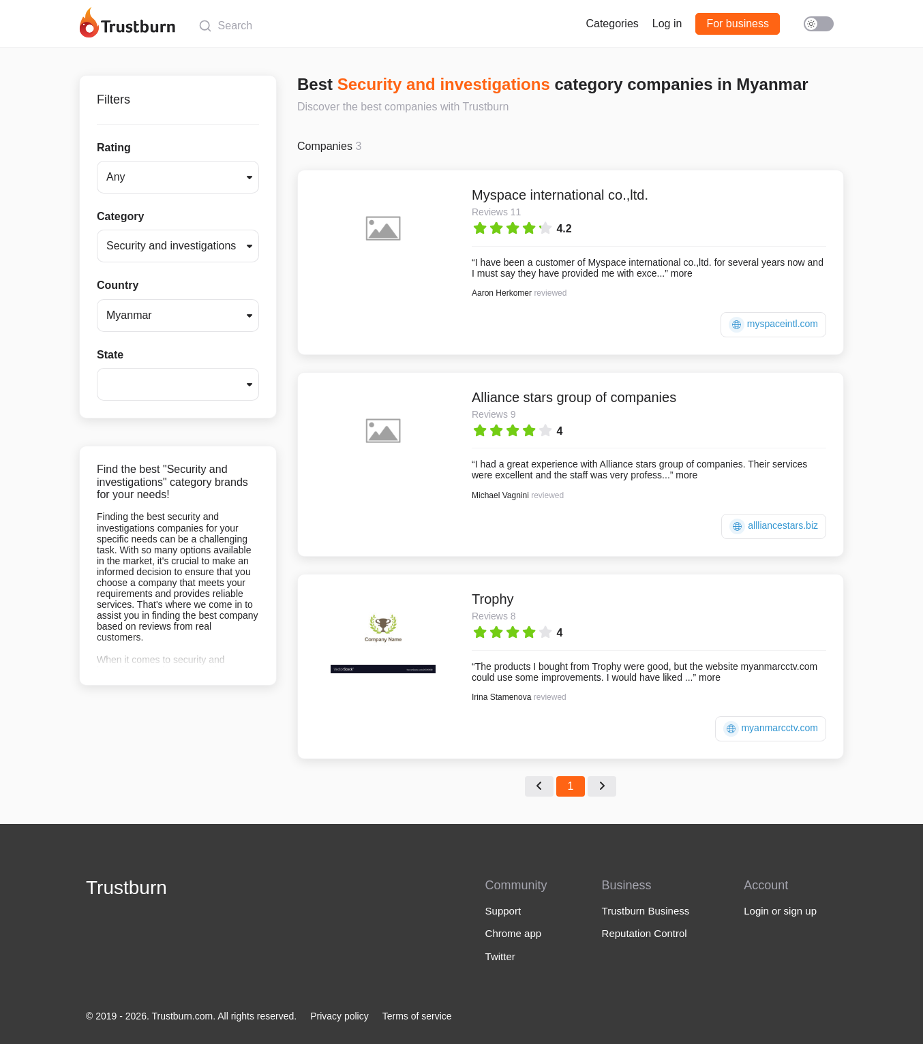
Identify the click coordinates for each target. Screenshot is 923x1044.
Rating (114, 147)
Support (503, 911)
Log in (667, 23)
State (110, 354)
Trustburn (126, 887)
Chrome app (513, 933)
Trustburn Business (646, 911)
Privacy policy (339, 1016)
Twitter (500, 956)
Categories (612, 23)
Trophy (493, 599)
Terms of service (417, 1016)
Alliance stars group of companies (574, 397)
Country (117, 285)
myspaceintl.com (773, 325)
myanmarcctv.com (770, 729)
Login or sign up (780, 911)
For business (737, 23)
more (682, 273)
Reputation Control (644, 933)
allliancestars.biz (773, 526)
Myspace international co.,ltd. (560, 194)
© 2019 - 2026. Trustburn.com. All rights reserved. (191, 1016)
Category (120, 216)
